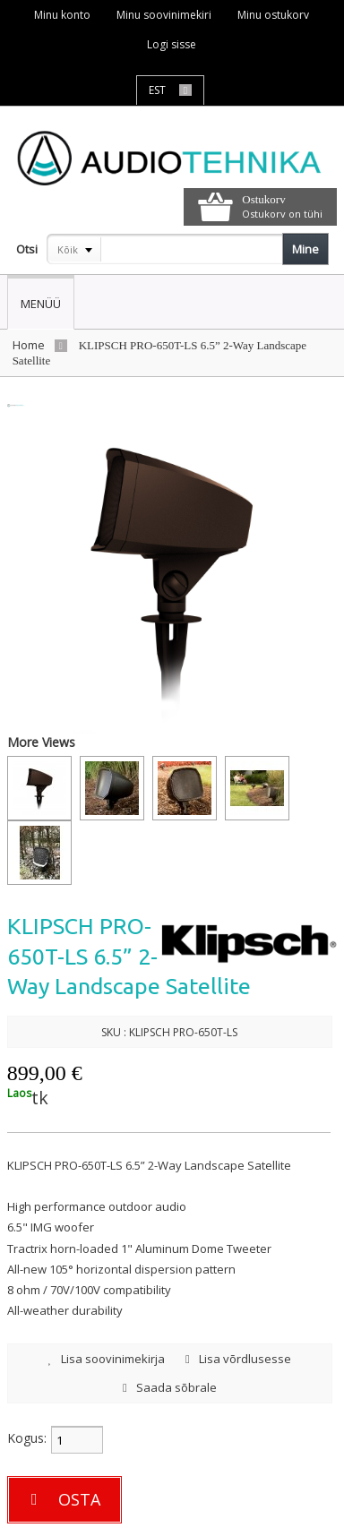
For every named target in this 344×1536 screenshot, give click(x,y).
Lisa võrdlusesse (238, 1359)
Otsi (27, 249)
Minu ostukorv (273, 14)
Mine (305, 249)
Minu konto (62, 14)
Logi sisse (171, 44)
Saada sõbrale (170, 1387)
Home (29, 345)
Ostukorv (263, 199)
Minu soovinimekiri (163, 14)
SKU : (113, 1032)
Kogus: (27, 1437)
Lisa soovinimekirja (106, 1359)
